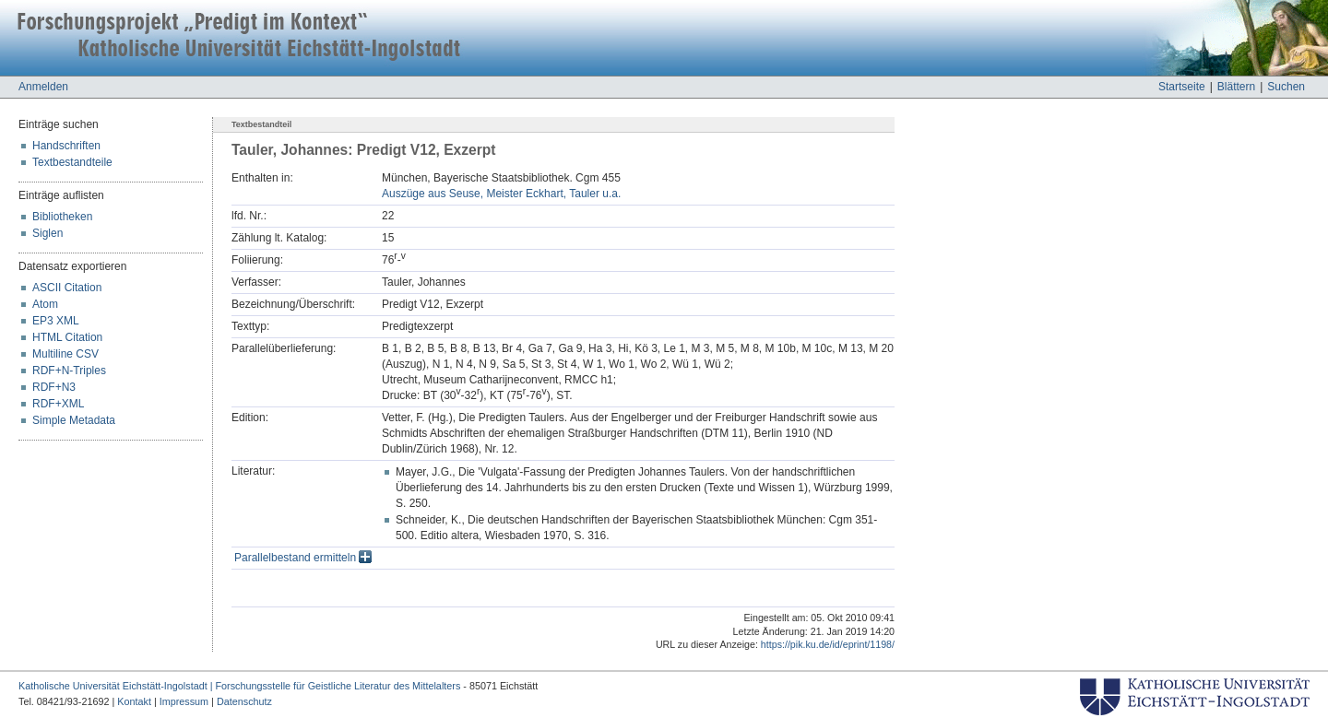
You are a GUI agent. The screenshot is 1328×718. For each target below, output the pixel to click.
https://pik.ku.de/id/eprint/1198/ (828, 644)
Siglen (47, 233)
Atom (45, 304)
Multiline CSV (65, 353)
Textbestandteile (72, 162)
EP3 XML (55, 320)
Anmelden (43, 86)
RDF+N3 (54, 387)
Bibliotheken (62, 216)
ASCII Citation (66, 287)
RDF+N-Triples (69, 370)
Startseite (1181, 86)
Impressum (184, 701)
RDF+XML (58, 403)
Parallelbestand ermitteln (303, 557)
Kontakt (134, 701)
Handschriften (66, 145)
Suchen (1286, 86)
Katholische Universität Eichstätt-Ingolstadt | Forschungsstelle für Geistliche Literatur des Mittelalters (239, 685)
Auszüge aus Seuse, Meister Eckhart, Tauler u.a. (501, 193)
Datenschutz (244, 701)
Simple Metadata (73, 420)
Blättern (1236, 86)
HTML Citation (67, 337)
